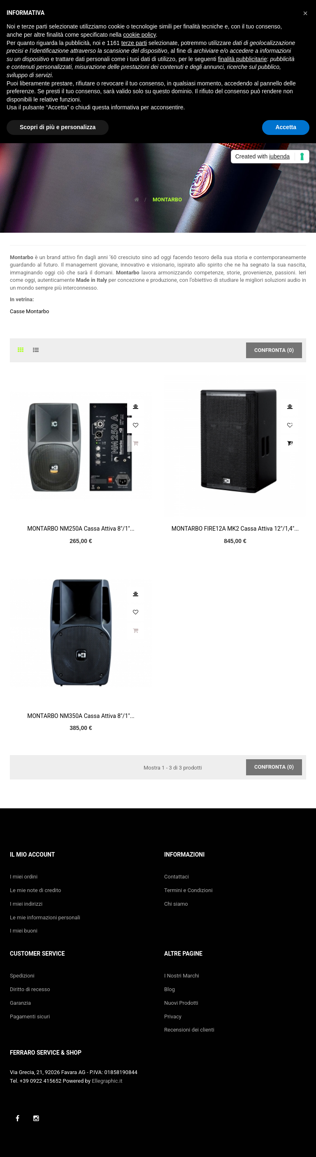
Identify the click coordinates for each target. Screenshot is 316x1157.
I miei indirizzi (26, 904)
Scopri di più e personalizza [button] (57, 127)
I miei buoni (23, 931)
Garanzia (20, 1003)
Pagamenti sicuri (30, 1016)
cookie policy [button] (139, 34)
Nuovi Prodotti (181, 1003)
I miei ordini (23, 877)
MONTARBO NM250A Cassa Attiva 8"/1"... (81, 528)
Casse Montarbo (29, 311)
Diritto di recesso (30, 989)
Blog (169, 989)
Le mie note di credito (35, 890)
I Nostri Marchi (181, 976)
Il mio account (32, 854)
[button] (305, 13)
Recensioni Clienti (293, 454)
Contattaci (176, 877)
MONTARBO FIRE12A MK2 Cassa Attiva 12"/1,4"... (235, 528)
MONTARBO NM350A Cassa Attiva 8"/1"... (81, 716)
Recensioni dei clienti (189, 1030)
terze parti (134, 43)
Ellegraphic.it (107, 1081)
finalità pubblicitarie (242, 59)
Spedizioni (22, 976)
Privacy (172, 1016)
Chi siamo (176, 904)
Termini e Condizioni (188, 890)
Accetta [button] (285, 127)
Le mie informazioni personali (45, 917)
